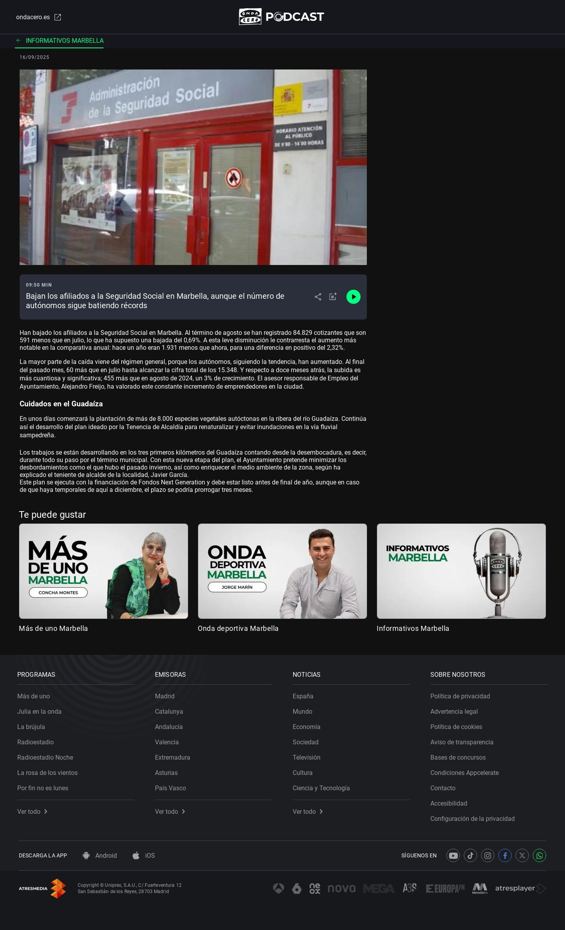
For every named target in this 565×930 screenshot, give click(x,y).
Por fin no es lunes (44, 786)
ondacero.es (38, 17)
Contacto (444, 786)
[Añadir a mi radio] (333, 297)
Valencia (168, 740)
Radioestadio (37, 740)
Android (100, 855)
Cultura (304, 771)
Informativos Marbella (59, 41)
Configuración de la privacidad (474, 817)
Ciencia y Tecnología (323, 786)
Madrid (166, 694)
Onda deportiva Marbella (238, 629)
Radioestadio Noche (47, 756)
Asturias (168, 771)
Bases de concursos (459, 756)
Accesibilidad (450, 802)
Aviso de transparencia (463, 740)
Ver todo (34, 810)
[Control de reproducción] (353, 298)
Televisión (308, 756)
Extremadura (174, 756)
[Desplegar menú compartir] (318, 297)
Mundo (304, 710)
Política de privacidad (462, 694)
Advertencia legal (455, 710)
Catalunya (171, 710)
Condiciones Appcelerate (466, 771)
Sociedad (307, 740)
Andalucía (170, 725)
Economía (308, 725)
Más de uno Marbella (53, 629)
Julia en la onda (41, 710)
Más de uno (35, 694)
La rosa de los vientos (49, 771)
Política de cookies (458, 725)
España (304, 694)
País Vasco (172, 786)
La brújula (33, 725)
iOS (144, 855)
